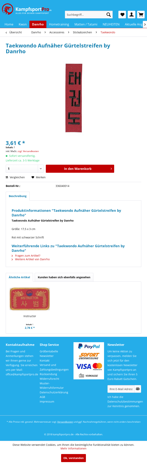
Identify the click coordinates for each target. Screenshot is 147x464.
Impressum (47, 401)
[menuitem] (89, 14)
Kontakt (44, 360)
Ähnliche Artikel (19, 277)
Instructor (29, 316)
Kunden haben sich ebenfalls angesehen (64, 277)
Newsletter (47, 356)
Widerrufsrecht (49, 379)
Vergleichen (15, 177)
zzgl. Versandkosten (28, 151)
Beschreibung (18, 196)
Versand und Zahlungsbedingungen (54, 367)
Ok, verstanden (73, 458)
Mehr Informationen (73, 448)
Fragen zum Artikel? (26, 255)
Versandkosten (65, 421)
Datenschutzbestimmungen (125, 401)
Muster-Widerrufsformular (52, 385)
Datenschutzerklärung (54, 392)
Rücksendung (48, 374)
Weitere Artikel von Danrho (31, 259)
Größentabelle (49, 351)
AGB (42, 397)
